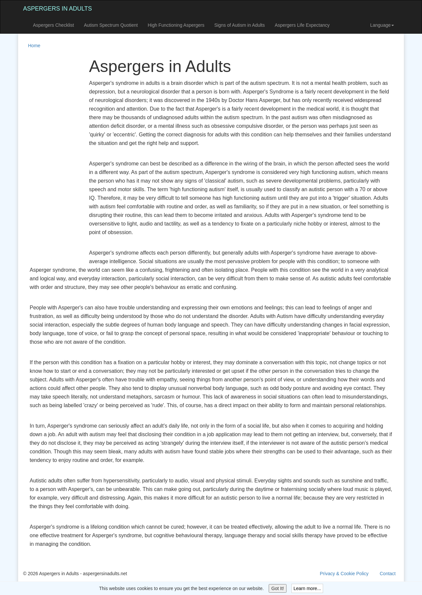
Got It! (277, 588)
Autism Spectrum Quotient (111, 25)
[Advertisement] (49, 156)
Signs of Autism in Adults (239, 25)
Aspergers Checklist (53, 25)
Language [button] (382, 25)
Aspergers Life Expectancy (302, 25)
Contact (388, 573)
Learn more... (307, 588)
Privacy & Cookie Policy (344, 573)
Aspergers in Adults (57, 8)
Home (34, 45)
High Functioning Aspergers (176, 25)
